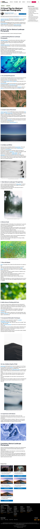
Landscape (8, 5)
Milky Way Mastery (22, 511)
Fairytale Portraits (29, 509)
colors (11, 81)
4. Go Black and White (31, 12)
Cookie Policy (6, 519)
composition (12, 151)
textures (8, 81)
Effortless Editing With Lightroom (9, 508)
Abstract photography (4, 40)
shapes (5, 81)
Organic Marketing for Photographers (30, 511)
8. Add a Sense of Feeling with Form (33, 16)
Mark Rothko (9, 119)
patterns (15, 81)
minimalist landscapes (7, 324)
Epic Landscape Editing (9, 510)
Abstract (3, 5)
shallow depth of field (16, 369)
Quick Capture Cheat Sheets (3, 508)
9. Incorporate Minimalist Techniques (33, 17)
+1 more (2, 513)
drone (2, 88)
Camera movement (4, 111)
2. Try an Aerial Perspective (32, 10)
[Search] (38, 2)
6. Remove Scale (30, 14)
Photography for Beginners (3, 510)
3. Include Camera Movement (32, 11)
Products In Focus (29, 508)
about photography (13, 122)
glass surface (18, 184)
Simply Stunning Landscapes (22, 508)
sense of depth (14, 152)
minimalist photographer (5, 322)
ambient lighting (14, 153)
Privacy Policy (11, 519)
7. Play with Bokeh (30, 15)
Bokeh (2, 264)
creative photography (17, 24)
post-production (8, 149)
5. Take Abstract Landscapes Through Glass (33, 13)
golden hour (6, 313)
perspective (3, 310)
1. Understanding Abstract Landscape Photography (33, 9)
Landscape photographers (5, 44)
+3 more (28, 512)
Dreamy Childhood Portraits (16, 511)
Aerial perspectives (4, 83)
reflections (2, 20)
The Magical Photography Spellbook (15, 509)
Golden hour (3, 312)
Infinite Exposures (22, 510)
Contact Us (2, 519)
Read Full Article (6, 488)
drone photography (12, 84)
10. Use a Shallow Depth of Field (32, 18)
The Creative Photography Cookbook (15, 514)
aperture (11, 367)
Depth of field (3, 366)
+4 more (21, 512)
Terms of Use (16, 519)
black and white (20, 148)
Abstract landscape (4, 23)
